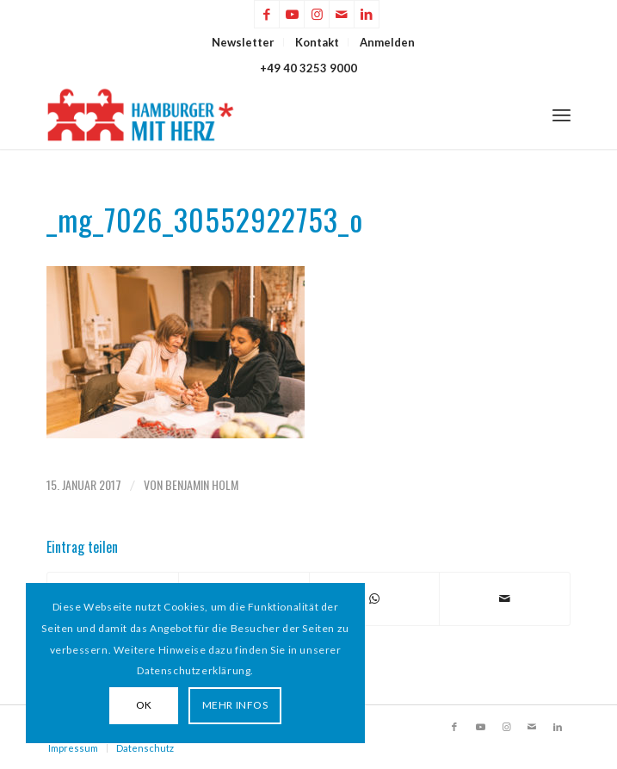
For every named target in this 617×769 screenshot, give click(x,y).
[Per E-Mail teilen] (505, 598)
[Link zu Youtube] (292, 14)
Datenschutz (145, 747)
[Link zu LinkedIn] (367, 14)
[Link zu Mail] (342, 14)
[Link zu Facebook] (267, 14)
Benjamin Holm (201, 484)
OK (144, 704)
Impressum (73, 747)
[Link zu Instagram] (317, 14)
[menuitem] (243, 42)
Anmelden (387, 42)
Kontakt (317, 42)
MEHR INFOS (235, 704)
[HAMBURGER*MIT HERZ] (256, 114)
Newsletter (243, 42)
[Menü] (561, 114)
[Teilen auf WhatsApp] (375, 598)
